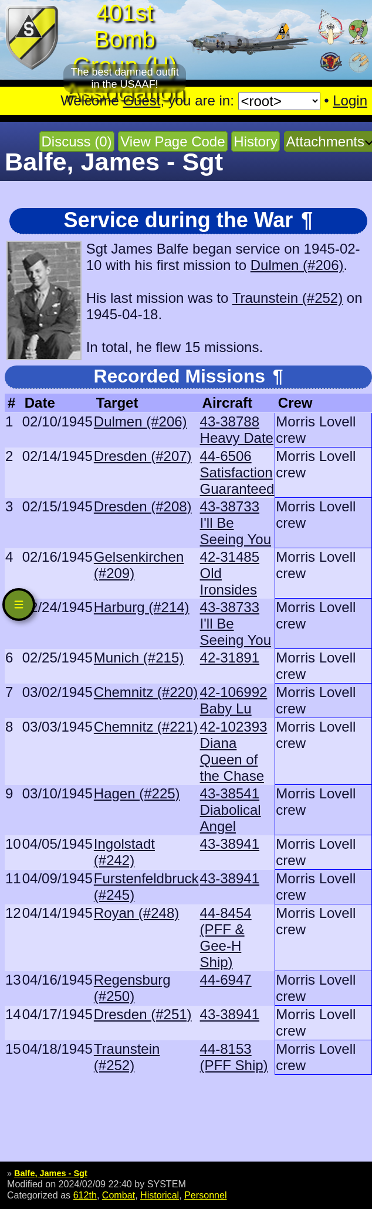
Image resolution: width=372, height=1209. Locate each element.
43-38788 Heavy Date (236, 430)
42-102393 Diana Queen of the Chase (234, 751)
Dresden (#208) (143, 506)
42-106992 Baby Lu (234, 700)
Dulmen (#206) (297, 265)
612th (85, 1195)
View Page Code (172, 141)
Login (350, 100)
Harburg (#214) (142, 607)
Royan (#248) (136, 913)
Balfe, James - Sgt (50, 1173)
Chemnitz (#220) (146, 692)
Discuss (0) (77, 141)
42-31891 (229, 657)
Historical (159, 1195)
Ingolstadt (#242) (124, 852)
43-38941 (229, 844)
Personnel (205, 1195)
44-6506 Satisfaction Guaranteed (237, 472)
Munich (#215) (139, 657)
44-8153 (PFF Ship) (234, 1057)
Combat (118, 1195)
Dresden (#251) (143, 1014)
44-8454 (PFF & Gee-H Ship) (226, 937)
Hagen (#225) (137, 793)
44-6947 (226, 980)
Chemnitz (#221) (146, 727)
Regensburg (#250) (132, 988)
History (256, 141)
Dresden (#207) (143, 456)
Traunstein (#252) (287, 298)
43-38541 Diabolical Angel (230, 809)
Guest (141, 100)
